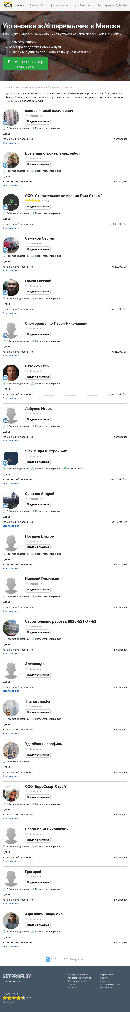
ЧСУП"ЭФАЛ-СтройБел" (46, 451)
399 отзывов (9, 1002)
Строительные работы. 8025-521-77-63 (60, 621)
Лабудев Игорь (38, 408)
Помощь (72, 984)
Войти (121, 5)
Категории (62, 5)
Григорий (33, 871)
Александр (35, 664)
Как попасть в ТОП (77, 981)
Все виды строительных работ (52, 153)
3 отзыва (46, 201)
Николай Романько (42, 578)
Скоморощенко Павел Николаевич (56, 323)
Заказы (34, 5)
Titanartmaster (38, 701)
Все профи (47, 5)
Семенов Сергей (39, 238)
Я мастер (85, 5)
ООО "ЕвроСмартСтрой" (46, 786)
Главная (9, 87)
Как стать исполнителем (80, 978)
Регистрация (106, 5)
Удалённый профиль (43, 744)
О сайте (104, 978)
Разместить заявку (25, 64)
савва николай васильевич (49, 110)
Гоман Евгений (38, 281)
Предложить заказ (38, 121)
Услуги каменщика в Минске (30, 87)
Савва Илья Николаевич (46, 829)
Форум (74, 5)
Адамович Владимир (44, 914)
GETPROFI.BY (17, 976)
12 (65, 959)
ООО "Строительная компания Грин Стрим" (63, 195)
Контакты (105, 981)
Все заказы (73, 987)
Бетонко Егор (37, 366)
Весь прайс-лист (11, 143)
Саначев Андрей (39, 493)
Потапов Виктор (39, 536)
